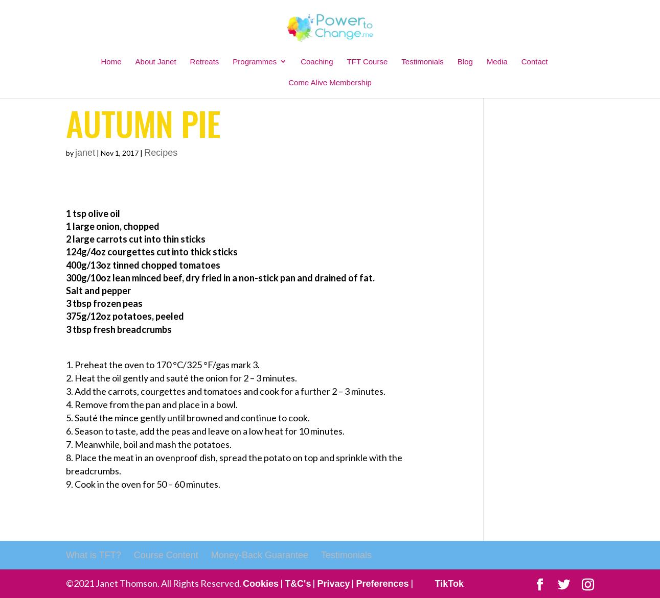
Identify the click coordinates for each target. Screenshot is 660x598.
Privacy (333, 584)
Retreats (204, 61)
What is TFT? (93, 555)
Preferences (382, 584)
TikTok (449, 584)
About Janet (155, 61)
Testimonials (422, 61)
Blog (465, 61)
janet (85, 153)
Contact (534, 61)
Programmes (255, 61)
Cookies (261, 584)
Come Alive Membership (330, 82)
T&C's (298, 584)
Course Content (166, 555)
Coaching (317, 61)
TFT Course (367, 61)
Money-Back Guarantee (259, 555)
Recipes (160, 153)
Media (497, 61)
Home (111, 61)
